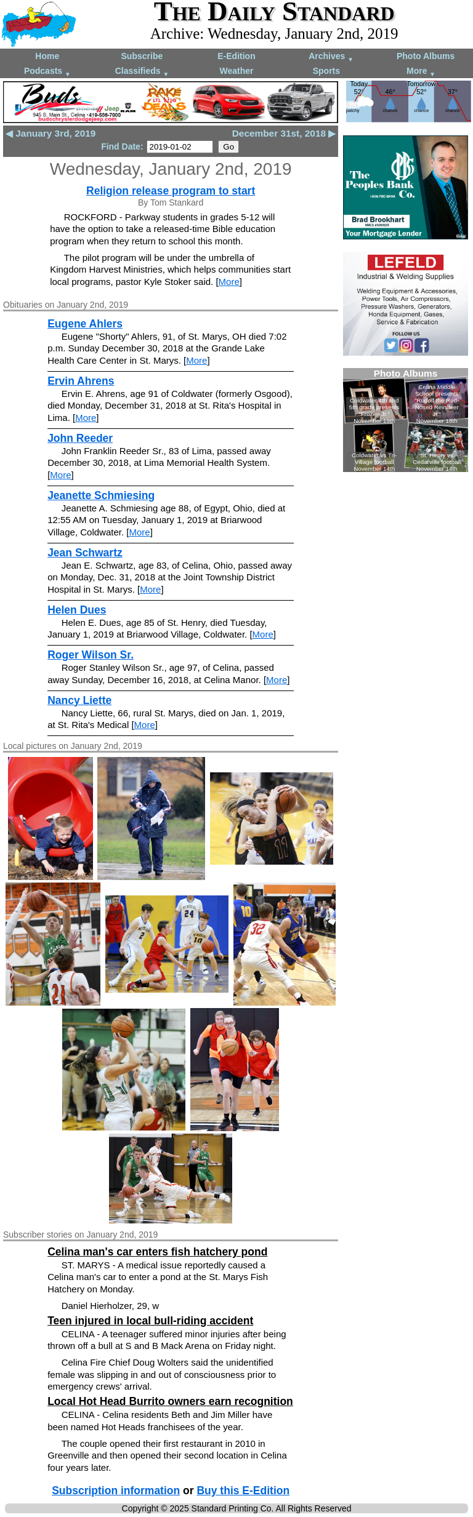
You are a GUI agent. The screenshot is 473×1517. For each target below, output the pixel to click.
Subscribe (142, 56)
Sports (326, 71)
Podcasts (47, 72)
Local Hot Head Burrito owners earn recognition (170, 1401)
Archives (331, 57)
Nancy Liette (79, 700)
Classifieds (142, 72)
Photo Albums (426, 56)
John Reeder (80, 438)
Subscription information (116, 1490)
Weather (236, 71)
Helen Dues (76, 610)
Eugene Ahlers (85, 324)
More (420, 72)
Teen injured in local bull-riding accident (150, 1321)
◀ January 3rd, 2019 (50, 133)
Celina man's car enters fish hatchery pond (157, 1252)
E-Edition (236, 56)
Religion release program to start (170, 191)
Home (47, 56)
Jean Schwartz (85, 552)
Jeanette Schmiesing (101, 495)
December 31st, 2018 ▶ (284, 133)
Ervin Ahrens (80, 381)
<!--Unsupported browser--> (405, 420)
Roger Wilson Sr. (90, 655)
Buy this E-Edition (242, 1490)
